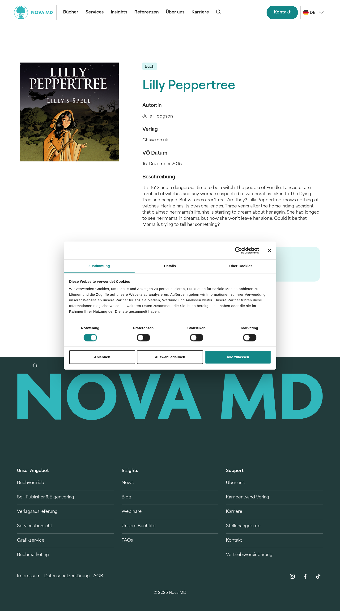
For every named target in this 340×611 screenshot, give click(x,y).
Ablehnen (102, 357)
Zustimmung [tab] (99, 266)
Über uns (175, 12)
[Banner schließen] (269, 250)
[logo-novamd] (35, 12)
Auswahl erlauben (170, 357)
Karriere (200, 12)
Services (94, 12)
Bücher (70, 12)
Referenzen (146, 12)
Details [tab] (170, 266)
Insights (119, 12)
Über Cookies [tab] (240, 266)
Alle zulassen (238, 357)
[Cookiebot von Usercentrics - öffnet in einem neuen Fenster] (238, 250)
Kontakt (282, 12)
